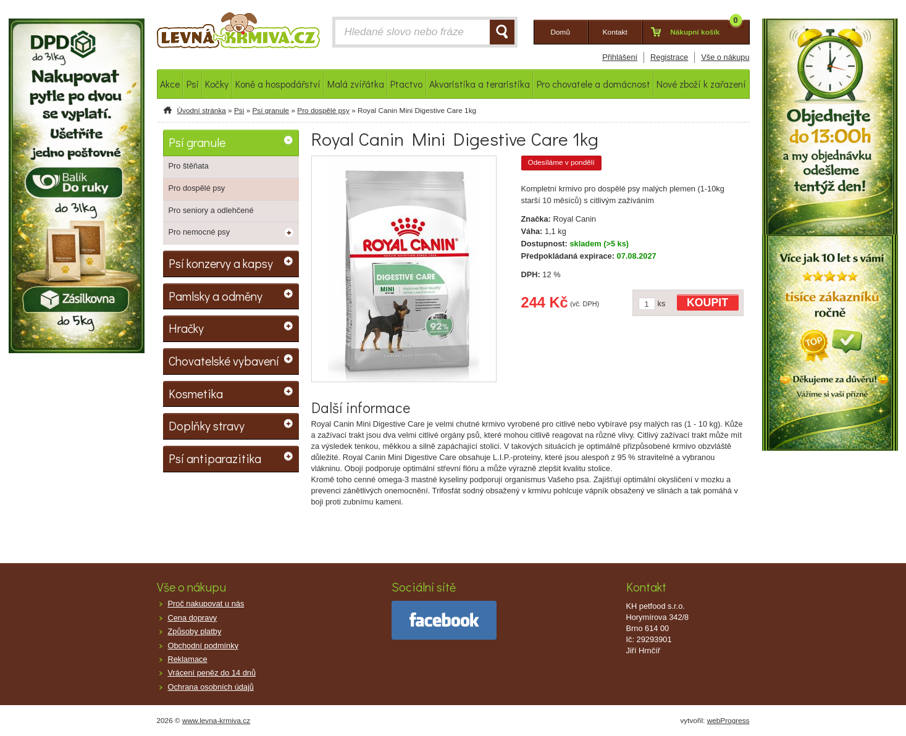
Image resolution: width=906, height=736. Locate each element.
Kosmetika (196, 393)
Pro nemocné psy (199, 231)
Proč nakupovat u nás (206, 603)
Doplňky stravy (207, 425)
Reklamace (188, 659)
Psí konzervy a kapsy (221, 263)
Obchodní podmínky (203, 645)
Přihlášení (619, 57)
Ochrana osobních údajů (211, 687)
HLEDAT (502, 32)
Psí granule (270, 110)
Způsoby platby (195, 631)
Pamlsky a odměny (215, 296)
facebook (444, 620)
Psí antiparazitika (215, 458)
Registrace (669, 57)
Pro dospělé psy (323, 110)
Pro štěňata (189, 165)
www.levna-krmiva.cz (216, 720)
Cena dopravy (192, 617)
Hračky (186, 328)
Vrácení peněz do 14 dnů (212, 672)
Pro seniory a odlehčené (211, 210)
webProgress (728, 720)
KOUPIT (707, 302)
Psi (239, 110)
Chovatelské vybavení (224, 361)
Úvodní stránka (201, 110)
